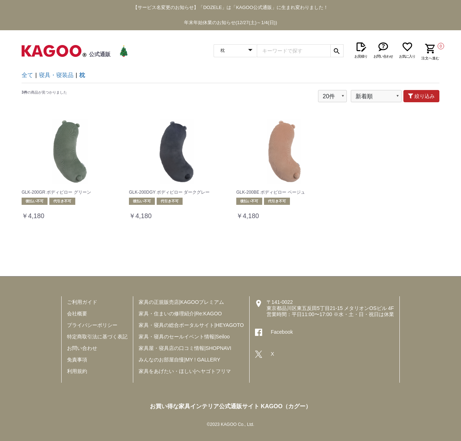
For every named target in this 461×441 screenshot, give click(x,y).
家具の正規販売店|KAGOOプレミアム (181, 302)
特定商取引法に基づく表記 (97, 336)
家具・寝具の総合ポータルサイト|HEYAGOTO (191, 325)
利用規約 (77, 371)
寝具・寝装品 (56, 75)
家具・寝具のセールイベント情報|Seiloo (184, 336)
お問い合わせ (82, 348)
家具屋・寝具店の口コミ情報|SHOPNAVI (185, 348)
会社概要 (77, 313)
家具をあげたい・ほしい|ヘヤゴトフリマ (185, 371)
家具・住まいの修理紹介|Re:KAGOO (180, 313)
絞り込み (421, 96)
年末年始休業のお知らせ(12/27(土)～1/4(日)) (230, 22)
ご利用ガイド (82, 302)
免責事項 (77, 360)
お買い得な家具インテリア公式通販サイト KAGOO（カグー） (231, 406)
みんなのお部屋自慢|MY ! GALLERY (179, 360)
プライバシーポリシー (92, 325)
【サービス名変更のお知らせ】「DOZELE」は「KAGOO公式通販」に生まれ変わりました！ (230, 7)
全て (27, 75)
